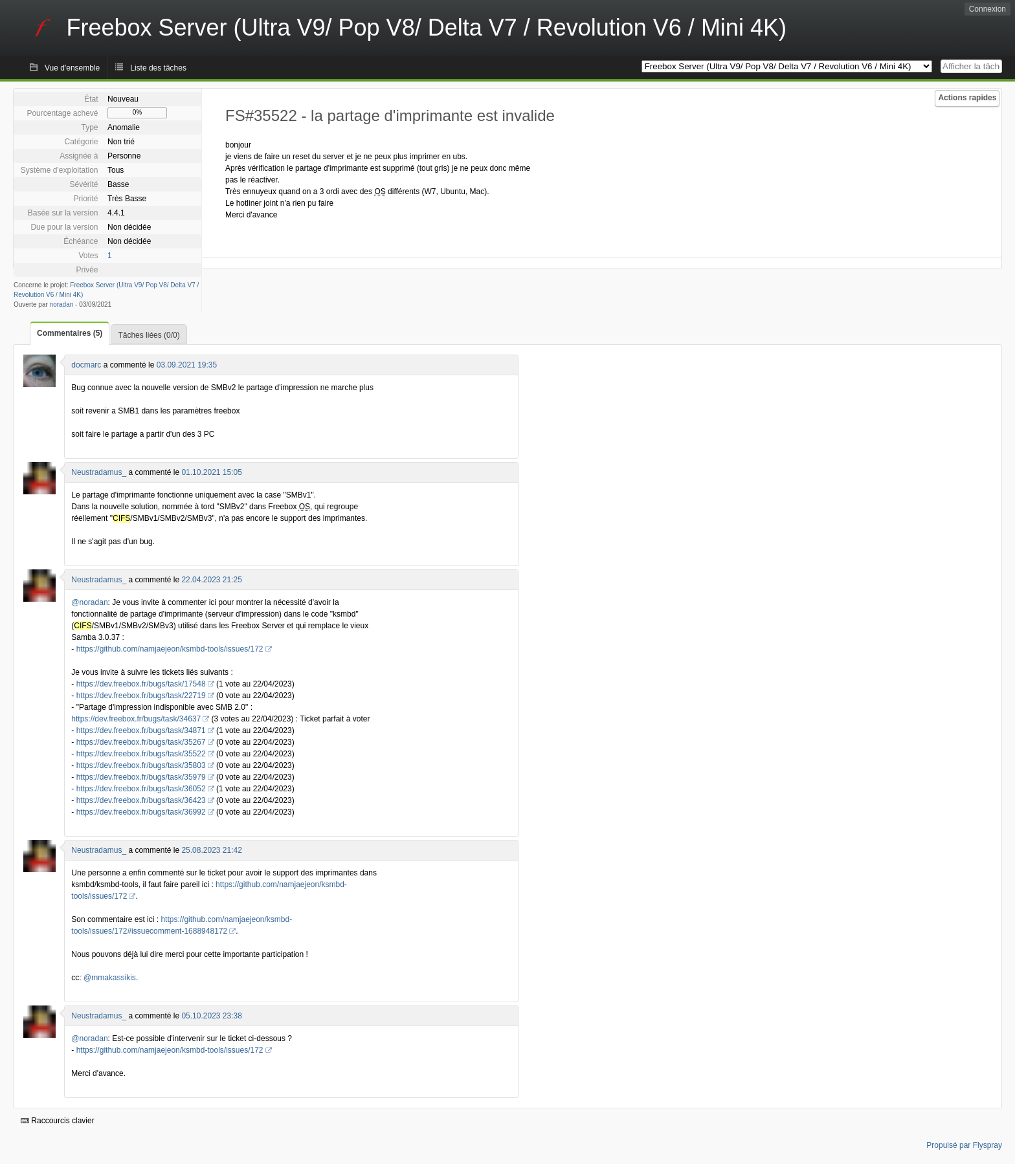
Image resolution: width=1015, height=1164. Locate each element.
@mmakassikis (110, 977)
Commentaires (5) (69, 333)
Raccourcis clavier (58, 1120)
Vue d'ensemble (72, 67)
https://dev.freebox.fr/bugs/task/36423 (141, 800)
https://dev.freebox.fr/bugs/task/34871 (141, 730)
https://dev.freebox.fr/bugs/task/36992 (141, 812)
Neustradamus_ (98, 472)
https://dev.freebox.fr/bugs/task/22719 (141, 695)
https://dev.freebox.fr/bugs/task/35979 (141, 777)
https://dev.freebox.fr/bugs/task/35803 (141, 765)
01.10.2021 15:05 (211, 472)
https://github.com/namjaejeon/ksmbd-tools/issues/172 (169, 648)
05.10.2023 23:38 (211, 1015)
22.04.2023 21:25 (211, 579)
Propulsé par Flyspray (964, 1145)
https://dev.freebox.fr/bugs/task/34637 (136, 718)
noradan (62, 304)
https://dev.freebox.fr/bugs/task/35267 (141, 742)
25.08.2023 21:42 (211, 850)
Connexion (987, 9)
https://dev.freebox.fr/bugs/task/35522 (141, 753)
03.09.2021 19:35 (187, 364)
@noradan (89, 602)
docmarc (86, 364)
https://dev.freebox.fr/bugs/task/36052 (141, 788)
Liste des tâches (158, 67)
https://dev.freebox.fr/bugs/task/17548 (141, 683)
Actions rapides (967, 97)
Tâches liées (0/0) (148, 335)
